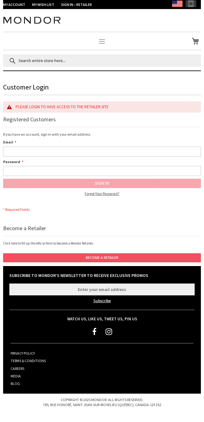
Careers (17, 368)
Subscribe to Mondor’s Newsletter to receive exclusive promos (78, 275)
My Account (14, 4)
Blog (15, 383)
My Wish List (43, 4)
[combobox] (102, 60)
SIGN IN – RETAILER (76, 4)
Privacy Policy (23, 353)
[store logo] (102, 24)
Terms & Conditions (28, 360)
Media (16, 376)
